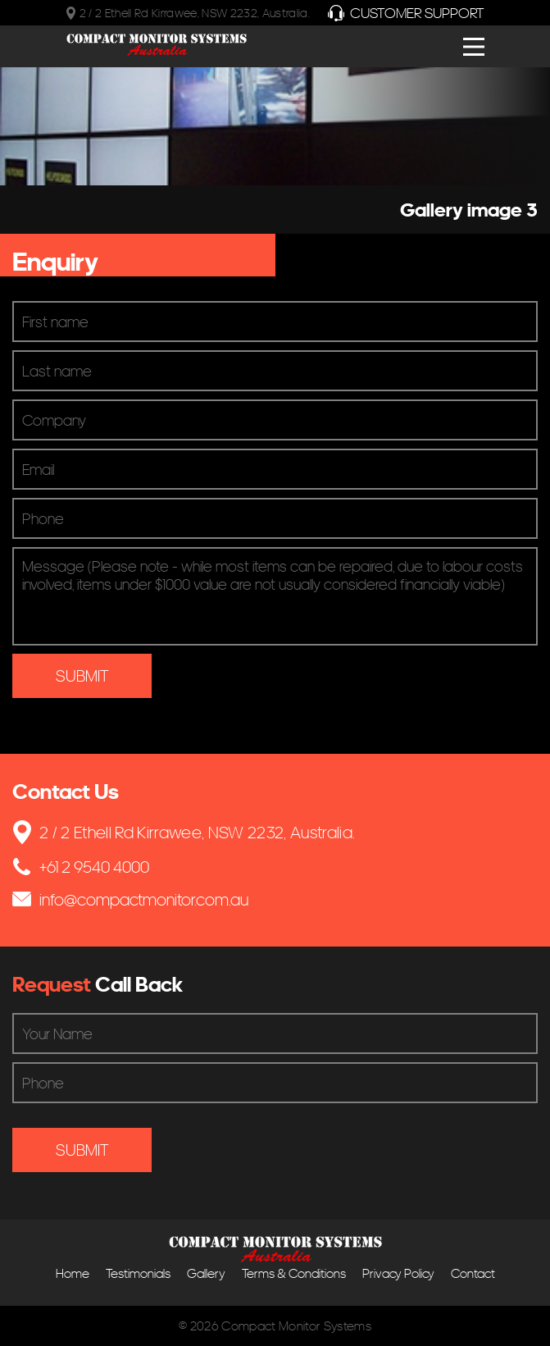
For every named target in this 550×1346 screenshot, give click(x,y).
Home (72, 1273)
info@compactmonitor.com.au (130, 899)
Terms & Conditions (294, 1273)
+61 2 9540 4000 (80, 866)
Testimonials (138, 1273)
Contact (473, 1273)
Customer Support (406, 12)
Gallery (206, 1273)
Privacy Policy (398, 1273)
